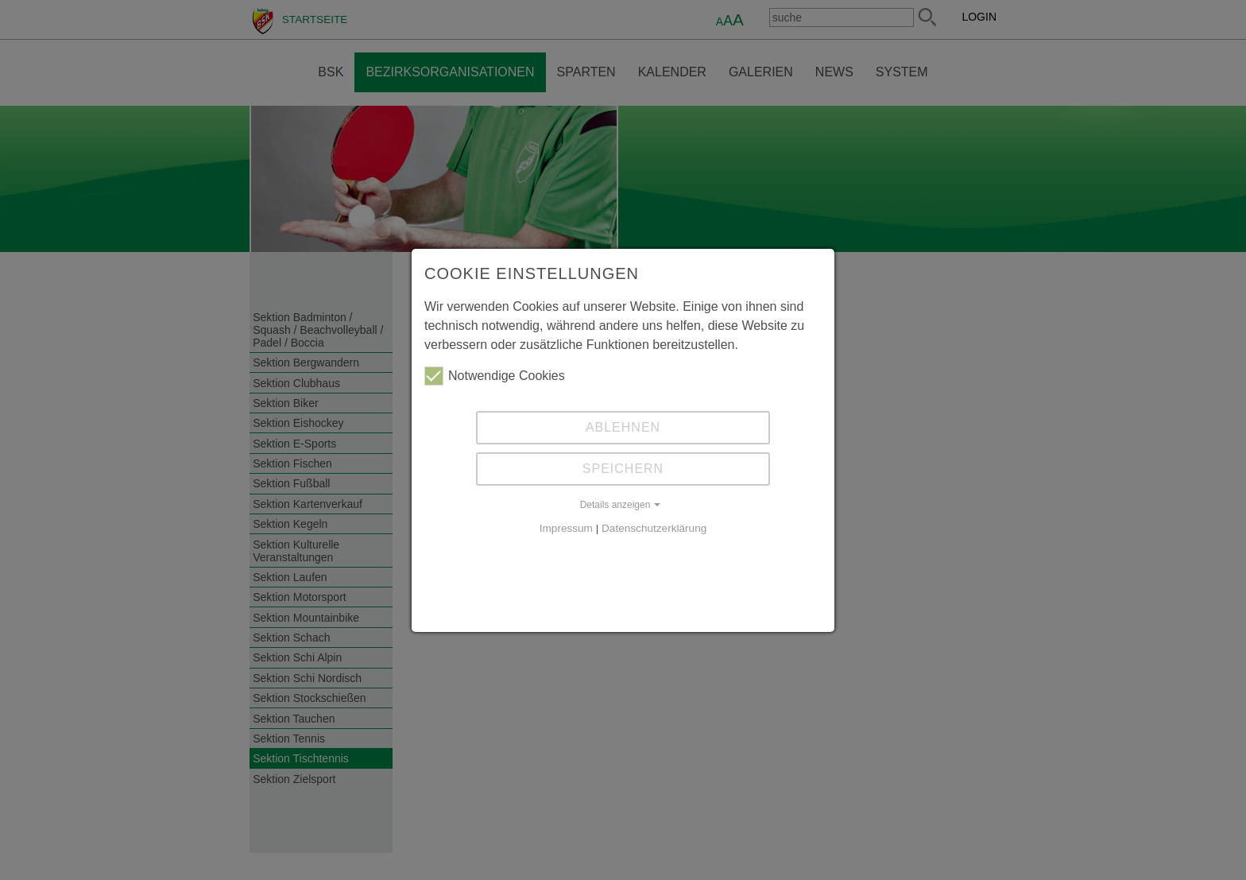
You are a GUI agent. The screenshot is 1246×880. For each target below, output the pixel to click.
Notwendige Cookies (494, 376)
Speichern (623, 468)
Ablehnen (623, 427)
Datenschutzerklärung (654, 528)
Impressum (566, 528)
